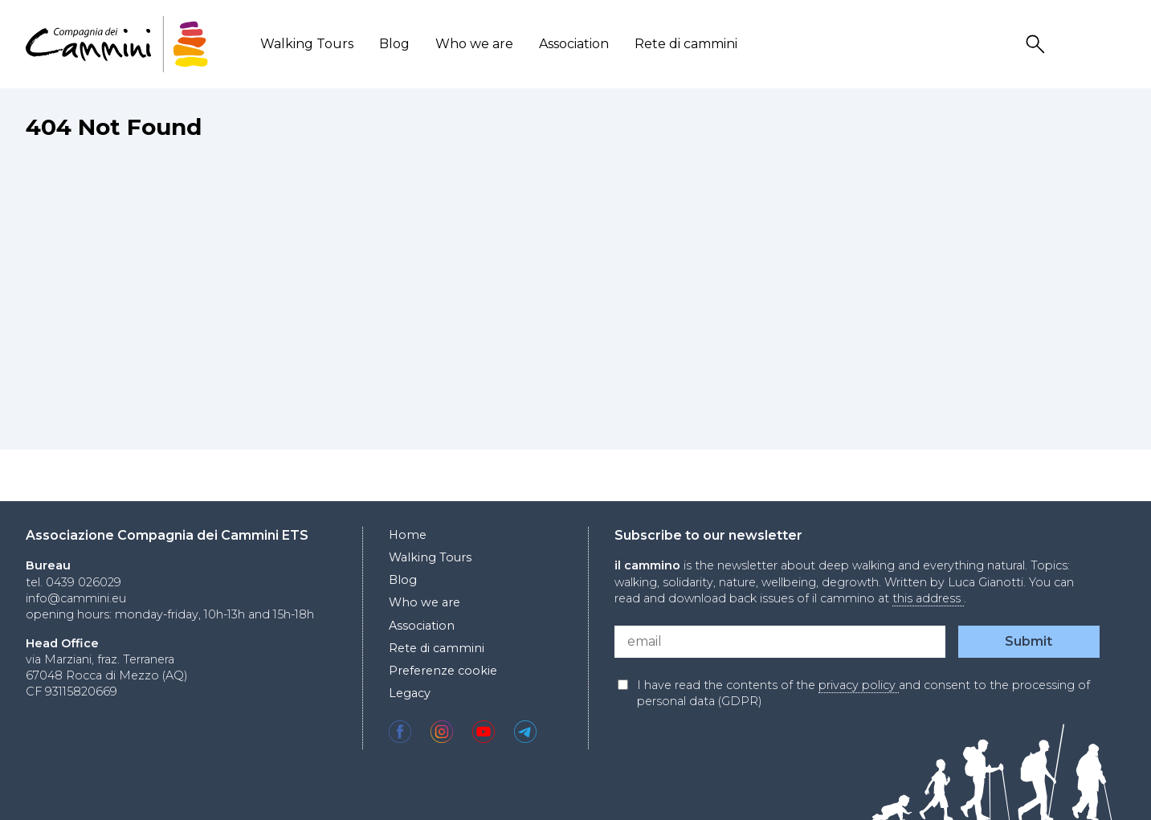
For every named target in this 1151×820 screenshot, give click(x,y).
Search (1037, 45)
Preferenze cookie (443, 670)
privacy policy (858, 685)
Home (408, 535)
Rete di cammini (686, 43)
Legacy (410, 693)
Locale (1114, 45)
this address (928, 598)
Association (574, 43)
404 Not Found (114, 127)
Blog (394, 43)
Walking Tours (306, 43)
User (1076, 45)
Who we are (474, 43)
